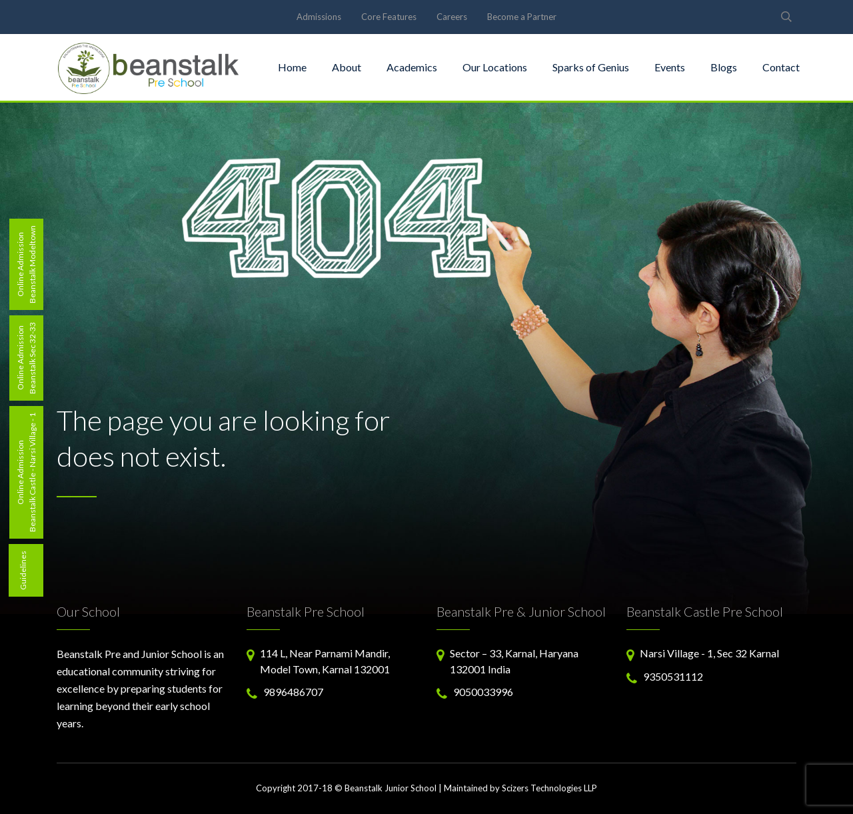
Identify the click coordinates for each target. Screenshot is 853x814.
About (346, 67)
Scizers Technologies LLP (549, 788)
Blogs (723, 67)
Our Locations (494, 67)
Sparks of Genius (590, 67)
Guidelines (23, 570)
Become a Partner (521, 16)
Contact (781, 67)
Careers (451, 16)
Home (292, 67)
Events (669, 67)
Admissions (319, 16)
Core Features (389, 16)
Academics (412, 67)
